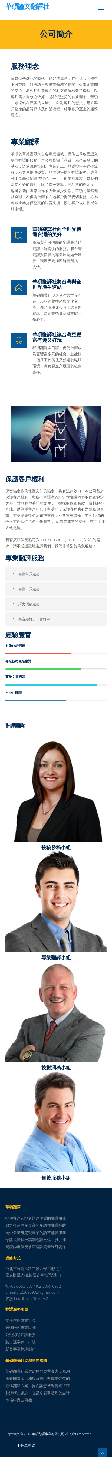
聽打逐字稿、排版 (20, 1341)
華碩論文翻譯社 (27, 7)
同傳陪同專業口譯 (20, 1327)
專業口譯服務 (25, 589)
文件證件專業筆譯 (20, 1320)
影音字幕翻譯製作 (20, 1349)
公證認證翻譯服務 (20, 1334)
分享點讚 (26, 1445)
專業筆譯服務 (25, 574)
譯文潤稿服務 (25, 604)
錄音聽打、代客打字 (30, 619)
